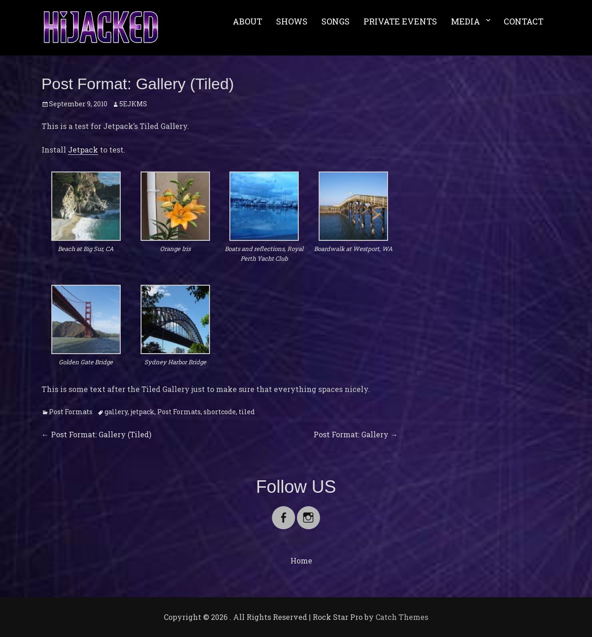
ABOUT (247, 21)
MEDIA (465, 21)
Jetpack (83, 149)
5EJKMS (133, 103)
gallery (116, 411)
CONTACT (523, 21)
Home (301, 560)
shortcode (220, 411)
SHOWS (292, 21)
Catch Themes (402, 617)
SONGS (335, 21)
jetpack (142, 411)
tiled (247, 411)
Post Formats (70, 411)
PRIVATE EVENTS (400, 21)
